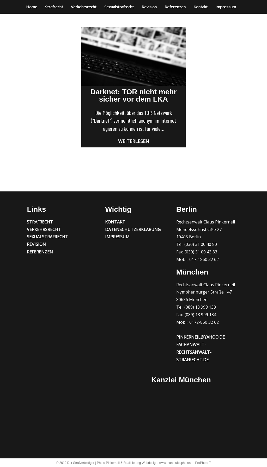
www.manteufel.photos (175, 463)
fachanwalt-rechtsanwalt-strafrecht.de (193, 352)
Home (31, 6)
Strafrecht (54, 6)
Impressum (225, 6)
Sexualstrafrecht (119, 6)
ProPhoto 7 (203, 463)
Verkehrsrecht (83, 6)
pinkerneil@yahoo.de (200, 337)
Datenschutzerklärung (133, 229)
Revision (149, 6)
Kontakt (200, 6)
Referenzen (175, 6)
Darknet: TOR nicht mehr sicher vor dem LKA (133, 95)
